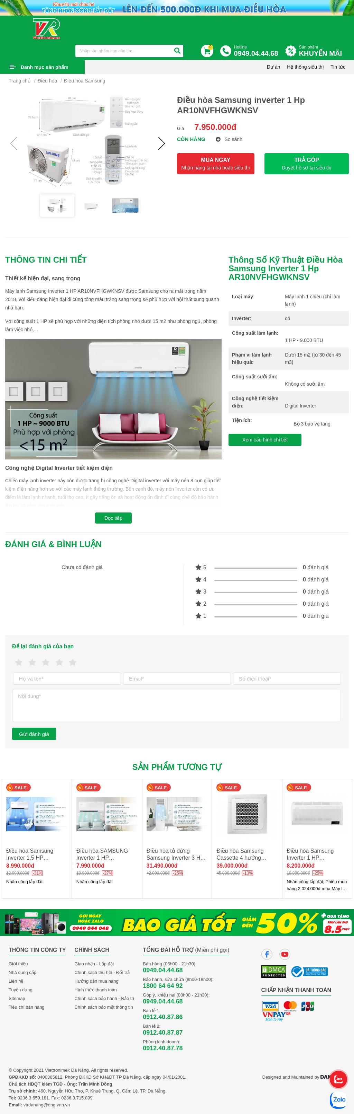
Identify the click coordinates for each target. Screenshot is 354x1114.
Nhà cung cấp (22, 972)
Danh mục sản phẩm (44, 67)
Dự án (273, 67)
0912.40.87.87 (163, 1032)
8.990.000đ (20, 866)
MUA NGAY (215, 163)
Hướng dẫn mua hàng (96, 981)
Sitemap (17, 998)
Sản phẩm (322, 51)
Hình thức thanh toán (95, 989)
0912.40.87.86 (163, 1017)
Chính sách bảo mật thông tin (103, 1007)
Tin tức (337, 67)
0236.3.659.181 (33, 1097)
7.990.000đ (90, 866)
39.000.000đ (232, 866)
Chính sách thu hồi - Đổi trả (102, 972)
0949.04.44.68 (163, 970)
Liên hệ (16, 981)
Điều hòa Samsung (84, 81)
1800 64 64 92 (163, 985)
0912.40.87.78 (163, 1048)
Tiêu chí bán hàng (27, 1007)
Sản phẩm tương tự (177, 767)
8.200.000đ (301, 866)
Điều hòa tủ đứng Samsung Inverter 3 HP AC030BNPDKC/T (175, 858)
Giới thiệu (18, 963)
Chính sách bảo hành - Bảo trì (104, 998)
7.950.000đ (215, 127)
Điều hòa (47, 81)
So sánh (229, 139)
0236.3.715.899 (76, 1097)
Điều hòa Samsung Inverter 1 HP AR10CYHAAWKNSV (313, 858)
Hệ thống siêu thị (305, 67)
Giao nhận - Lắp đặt (94, 963)
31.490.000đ (162, 866)
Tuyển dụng (20, 989)
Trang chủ (20, 81)
